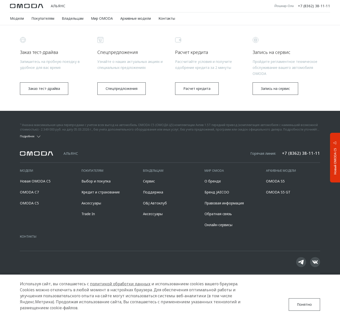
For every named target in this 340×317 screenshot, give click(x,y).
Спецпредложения (121, 88)
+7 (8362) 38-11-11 (314, 6)
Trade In (88, 213)
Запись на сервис (275, 88)
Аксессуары (91, 203)
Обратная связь (218, 213)
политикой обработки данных (120, 284)
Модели (17, 18)
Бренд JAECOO (216, 192)
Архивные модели (135, 18)
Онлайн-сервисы (218, 224)
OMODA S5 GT (278, 192)
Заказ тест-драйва (44, 88)
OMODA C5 (29, 203)
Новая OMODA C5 (35, 181)
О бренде (212, 181)
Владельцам (72, 18)
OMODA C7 (29, 192)
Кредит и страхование (100, 192)
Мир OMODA (102, 18)
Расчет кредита (196, 88)
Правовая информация (224, 203)
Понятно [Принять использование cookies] (304, 304)
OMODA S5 (275, 181)
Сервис (149, 181)
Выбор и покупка (96, 181)
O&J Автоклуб (155, 203)
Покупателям (42, 18)
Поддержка (153, 192)
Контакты (166, 18)
